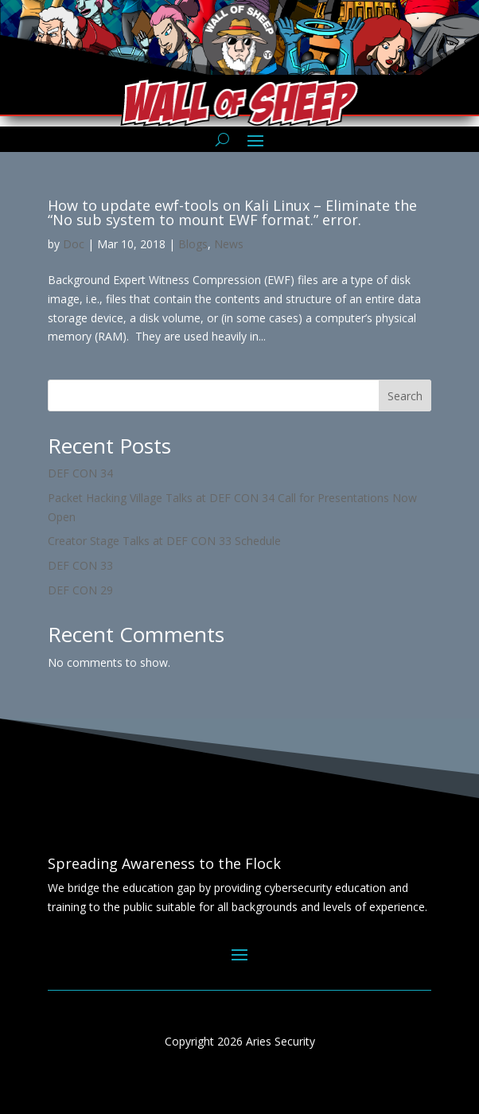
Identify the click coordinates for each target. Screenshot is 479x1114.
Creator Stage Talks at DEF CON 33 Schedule (164, 540)
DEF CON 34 (80, 473)
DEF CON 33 (80, 565)
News (228, 243)
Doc (73, 243)
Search (405, 395)
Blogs (193, 243)
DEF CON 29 (80, 590)
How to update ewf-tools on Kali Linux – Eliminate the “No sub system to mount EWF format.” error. (232, 212)
